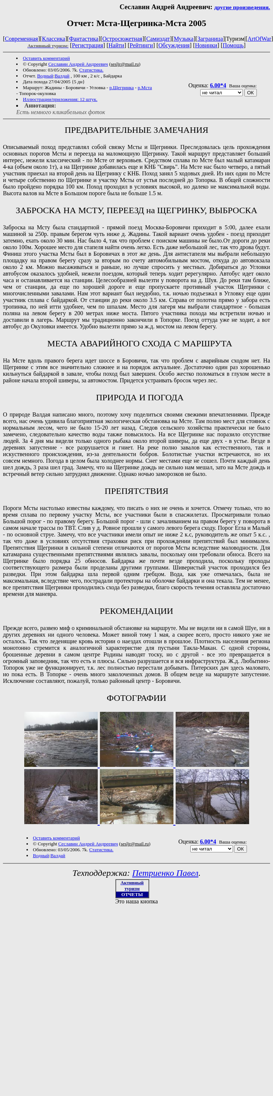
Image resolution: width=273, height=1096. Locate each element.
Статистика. (91, 70)
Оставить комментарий (46, 58)
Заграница (210, 39)
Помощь (233, 45)
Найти (116, 45)
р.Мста (145, 87)
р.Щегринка (121, 87)
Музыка (184, 39)
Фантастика (83, 39)
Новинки (206, 45)
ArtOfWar (259, 39)
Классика (53, 39)
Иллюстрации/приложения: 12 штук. (60, 99)
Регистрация (87, 45)
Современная (21, 39)
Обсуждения (174, 45)
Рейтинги (141, 45)
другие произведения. (242, 7)
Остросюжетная (122, 39)
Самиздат (158, 39)
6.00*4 (218, 85)
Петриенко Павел (165, 873)
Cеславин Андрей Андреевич (78, 64)
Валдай (62, 76)
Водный (45, 76)
